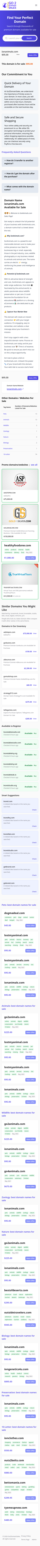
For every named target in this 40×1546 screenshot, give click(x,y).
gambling (31, 1487)
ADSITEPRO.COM (9, 493)
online (7, 550)
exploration (28, 1294)
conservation (9, 1024)
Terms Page (25, 1539)
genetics (14, 1376)
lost (12, 942)
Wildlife (6, 425)
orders (13, 1467)
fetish (6, 1515)
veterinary (18, 1178)
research (7, 1376)
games (7, 1490)
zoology (25, 987)
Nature (5, 437)
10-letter (24, 990)
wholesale (21, 1465)
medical (19, 1373)
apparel (31, 1442)
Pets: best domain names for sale (19, 904)
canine (32, 917)
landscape (22, 1297)
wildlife (19, 987)
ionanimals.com (15, 389)
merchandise (30, 1465)
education (24, 1175)
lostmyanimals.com (16, 960)
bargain (12, 920)
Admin (34, 1539)
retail (18, 1445)
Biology (6, 443)
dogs (19, 917)
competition (14, 1490)
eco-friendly (18, 1024)
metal (6, 1467)
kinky (12, 1515)
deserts (14, 1297)
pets (14, 917)
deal (6, 920)
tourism (7, 1297)
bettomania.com (14, 1482)
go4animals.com (14, 1171)
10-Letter (6, 454)
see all (34, 464)
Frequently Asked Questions (16, 152)
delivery (16, 552)
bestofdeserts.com (16, 1290)
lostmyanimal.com (16, 935)
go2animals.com (14, 1017)
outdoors (24, 1320)
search (25, 942)
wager (23, 1490)
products (13, 550)
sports (18, 1487)
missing (15, 945)
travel (15, 1294)
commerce (8, 917)
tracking (18, 942)
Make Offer (33, 55)
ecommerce (8, 552)
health (27, 550)
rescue (31, 942)
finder (22, 945)
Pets (5, 414)
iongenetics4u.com (16, 1369)
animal (25, 917)
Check (34, 810)
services (19, 965)
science (26, 1373)
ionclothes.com (14, 1438)
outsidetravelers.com (17, 1312)
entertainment (9, 1487)
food (22, 552)
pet (32, 939)
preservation (15, 990)
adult (6, 1512)
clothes (7, 1445)
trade (14, 1465)
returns (19, 939)
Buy (35, 733)
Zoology (6, 431)
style (12, 1445)
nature (32, 987)
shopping (8, 1442)
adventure (8, 1294)
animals (12, 939)
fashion (24, 1442)
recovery (25, 939)
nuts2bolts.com (14, 1460)
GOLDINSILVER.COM (11, 528)
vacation (16, 1317)
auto (18, 1467)
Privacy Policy (26, 1536)
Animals (6, 420)
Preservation (7, 448)
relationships (20, 1512)
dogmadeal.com (14, 913)
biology (7, 990)
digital (20, 1021)
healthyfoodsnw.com (17, 545)
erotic (17, 1515)
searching (8, 945)
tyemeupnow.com (15, 1507)
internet (20, 550)
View (34, 633)
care (18, 1175)
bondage (29, 1512)
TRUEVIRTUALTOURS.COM (13, 587)
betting (24, 1487)
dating (12, 1512)
